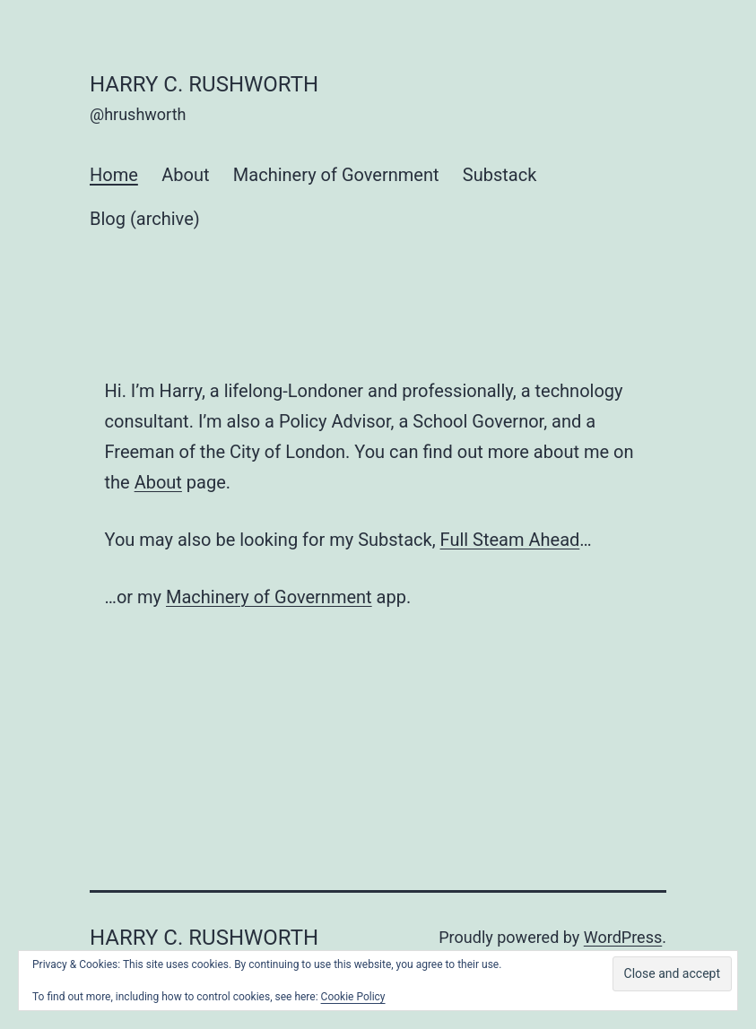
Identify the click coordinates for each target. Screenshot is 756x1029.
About (185, 175)
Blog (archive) (145, 218)
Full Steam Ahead (510, 539)
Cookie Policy (353, 996)
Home (114, 175)
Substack (499, 175)
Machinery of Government (336, 175)
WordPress (623, 937)
